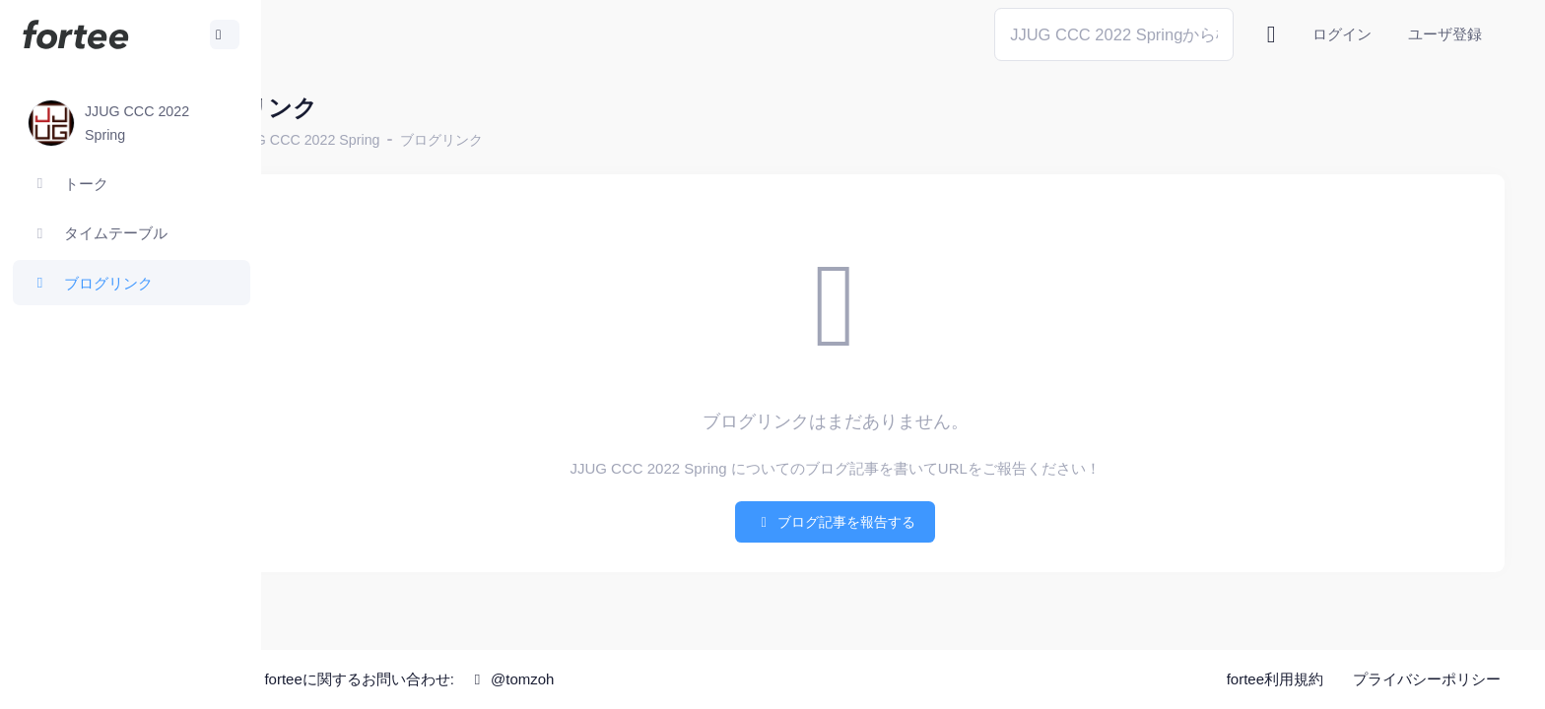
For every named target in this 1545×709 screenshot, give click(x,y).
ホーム (326, 140)
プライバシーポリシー (1427, 679)
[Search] (1114, 34)
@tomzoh (647, 679)
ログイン (1342, 34)
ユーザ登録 (1445, 34)
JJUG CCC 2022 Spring (441, 140)
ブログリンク (576, 140)
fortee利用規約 (1275, 679)
